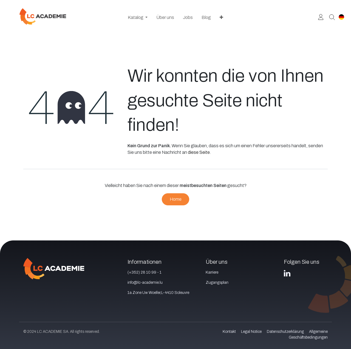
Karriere (212, 272)
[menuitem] (137, 17)
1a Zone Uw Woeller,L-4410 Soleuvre (158, 293)
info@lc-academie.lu (145, 282)
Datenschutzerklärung (285, 332)
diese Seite (199, 152)
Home (176, 199)
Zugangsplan (217, 282)
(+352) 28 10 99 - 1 (145, 272)
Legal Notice (251, 332)
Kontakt (229, 332)
